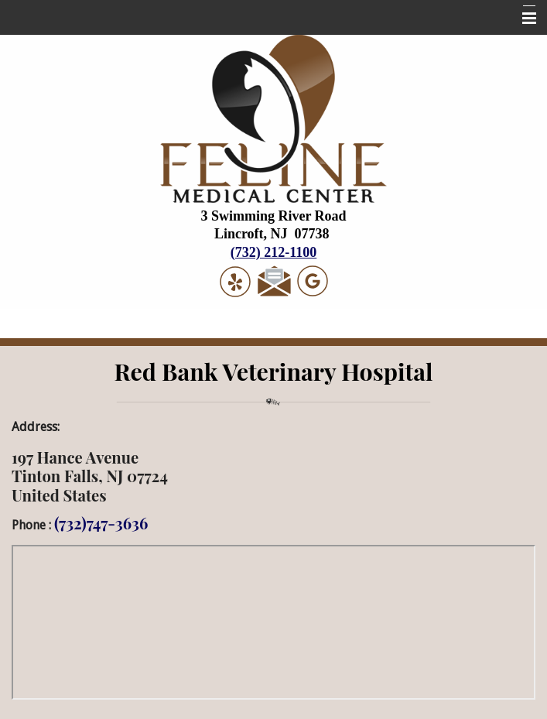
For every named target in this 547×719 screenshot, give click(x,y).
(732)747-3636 (101, 522)
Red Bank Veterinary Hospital (274, 371)
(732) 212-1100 (274, 252)
